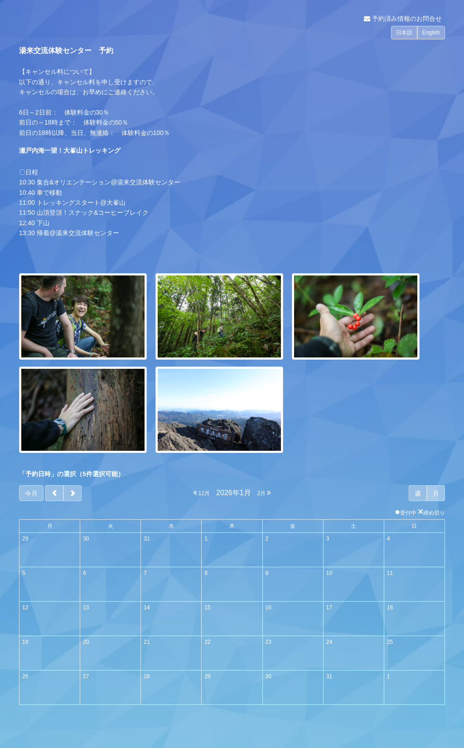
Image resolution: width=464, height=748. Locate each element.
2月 (264, 493)
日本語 (404, 32)
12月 (201, 493)
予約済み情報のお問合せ (403, 18)
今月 (31, 493)
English (431, 32)
